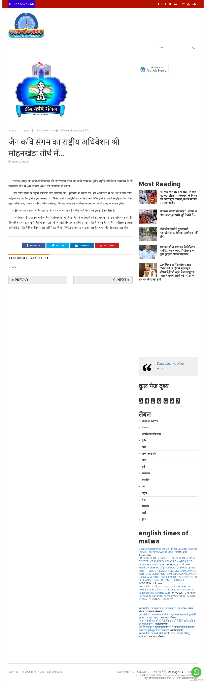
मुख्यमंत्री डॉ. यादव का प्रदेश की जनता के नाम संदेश (162, 608)
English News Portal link (153, 675)
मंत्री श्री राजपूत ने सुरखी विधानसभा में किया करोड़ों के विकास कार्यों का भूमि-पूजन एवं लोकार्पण (167, 628)
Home (12, 130)
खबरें (144, 447)
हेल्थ (144, 519)
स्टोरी (144, 513)
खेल (144, 460)
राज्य (144, 486)
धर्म (143, 467)
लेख (144, 500)
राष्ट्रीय (144, 493)
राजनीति (145, 480)
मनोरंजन (146, 473)
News (26, 130)
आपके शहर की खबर (151, 434)
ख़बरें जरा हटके (149, 453)
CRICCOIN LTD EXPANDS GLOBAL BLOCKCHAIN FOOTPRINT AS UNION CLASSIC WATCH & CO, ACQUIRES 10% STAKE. (167, 561)
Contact (141, 671)
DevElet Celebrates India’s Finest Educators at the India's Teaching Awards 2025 (168, 550)
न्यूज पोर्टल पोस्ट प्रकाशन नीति (157, 678)
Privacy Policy (123, 671)
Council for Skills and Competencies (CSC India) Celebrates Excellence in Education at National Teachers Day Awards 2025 (166, 589)
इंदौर (144, 440)
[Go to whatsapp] (196, 672)
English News (150, 420)
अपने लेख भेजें (158, 671)
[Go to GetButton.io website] (196, 680)
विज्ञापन (145, 506)
